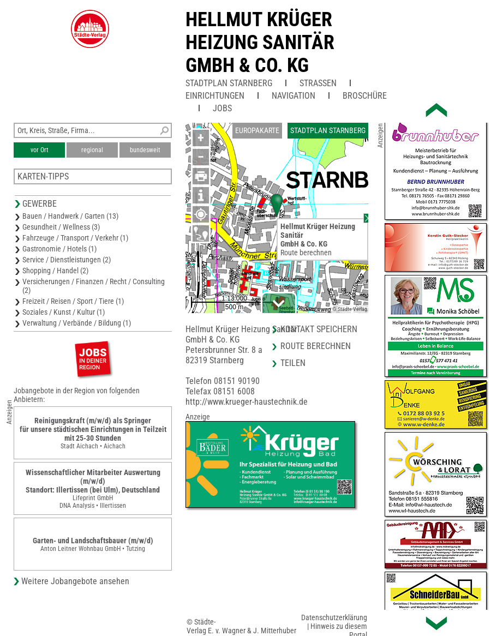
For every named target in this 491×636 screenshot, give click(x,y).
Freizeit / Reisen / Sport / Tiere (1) (73, 301)
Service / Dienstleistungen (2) (66, 259)
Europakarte (257, 130)
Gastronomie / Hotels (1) (59, 248)
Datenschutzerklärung (334, 617)
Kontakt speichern (318, 329)
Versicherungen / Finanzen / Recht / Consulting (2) (93, 286)
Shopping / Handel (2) (55, 270)
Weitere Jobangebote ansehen (75, 581)
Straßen (318, 83)
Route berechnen (306, 252)
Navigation (293, 96)
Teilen (293, 363)
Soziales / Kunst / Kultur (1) (63, 312)
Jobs (222, 108)
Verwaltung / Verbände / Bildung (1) (76, 323)
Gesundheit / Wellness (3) (61, 227)
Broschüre (365, 96)
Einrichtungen (214, 96)
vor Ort (40, 150)
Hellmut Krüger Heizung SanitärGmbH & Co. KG (259, 42)
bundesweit (145, 150)
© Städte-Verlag (349, 309)
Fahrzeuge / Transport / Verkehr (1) (75, 237)
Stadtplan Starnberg (228, 83)
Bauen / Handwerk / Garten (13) (70, 216)
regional (92, 150)
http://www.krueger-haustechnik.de (246, 402)
